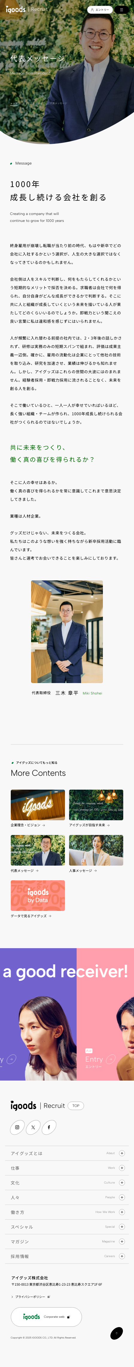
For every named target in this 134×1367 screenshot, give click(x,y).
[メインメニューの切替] (121, 10)
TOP (75, 1106)
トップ (13, 103)
